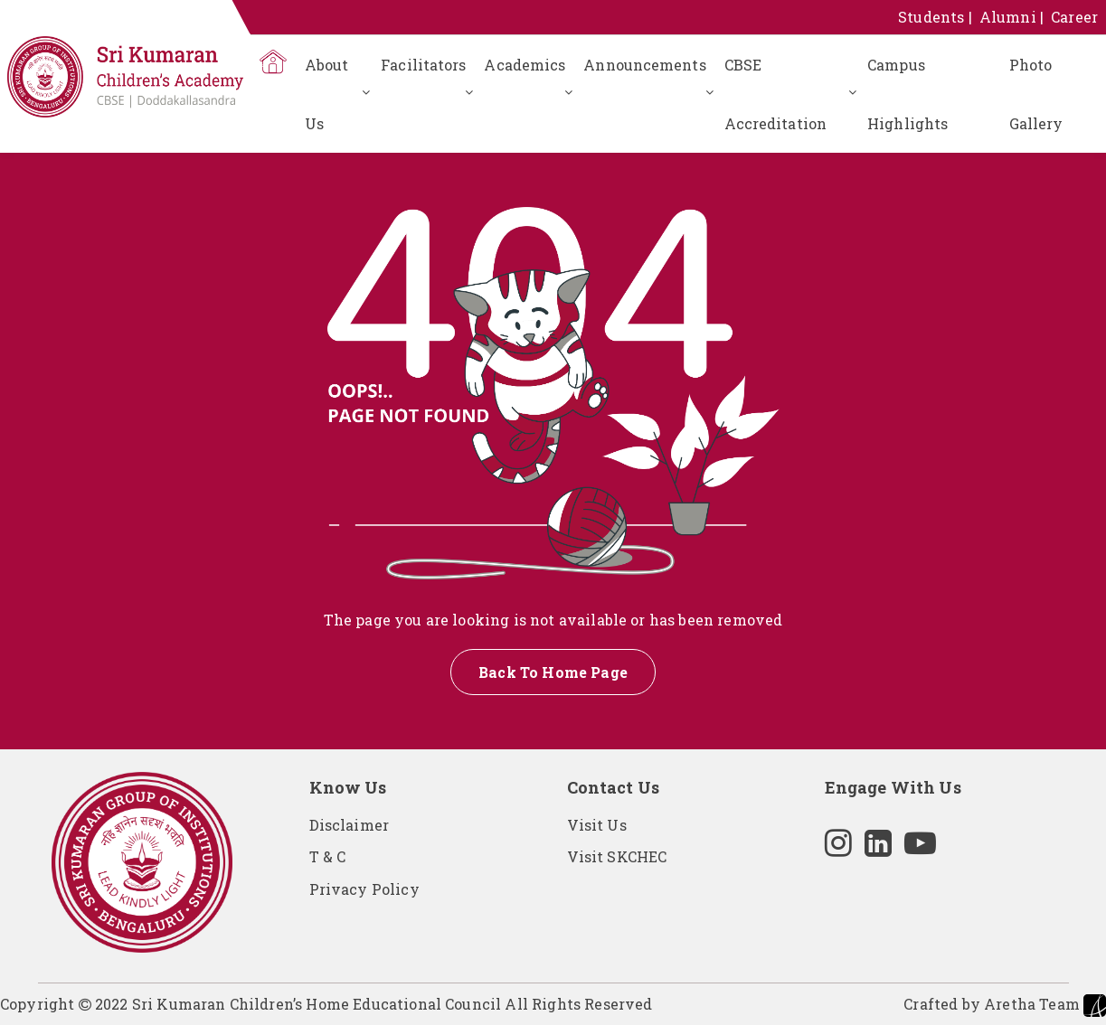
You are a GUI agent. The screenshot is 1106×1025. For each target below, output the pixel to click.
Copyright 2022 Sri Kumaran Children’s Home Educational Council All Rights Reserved (326, 1003)
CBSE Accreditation (775, 94)
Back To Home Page (553, 672)
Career (1074, 16)
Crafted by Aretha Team (1004, 1005)
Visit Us (597, 824)
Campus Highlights (907, 94)
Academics (524, 64)
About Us (327, 94)
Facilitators (423, 64)
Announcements (644, 64)
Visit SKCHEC (617, 856)
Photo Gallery (1036, 94)
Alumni (1007, 16)
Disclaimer (349, 824)
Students (931, 16)
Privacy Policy (364, 888)
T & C (327, 856)
